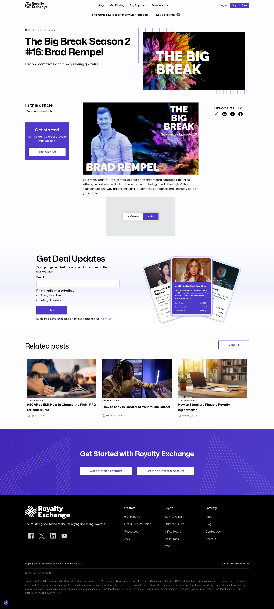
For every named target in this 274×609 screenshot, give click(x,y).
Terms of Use (106, 318)
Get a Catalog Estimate (106, 471)
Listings (100, 5)
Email (40, 277)
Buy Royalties (138, 5)
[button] (159, 5)
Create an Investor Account (165, 471)
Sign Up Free (239, 5)
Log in (223, 5)
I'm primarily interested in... (55, 290)
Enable (151, 216)
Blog (208, 524)
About (210, 517)
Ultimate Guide (174, 524)
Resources (131, 531)
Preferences (133, 216)
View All (233, 345)
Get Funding (117, 5)
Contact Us (213, 531)
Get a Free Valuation (137, 524)
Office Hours (173, 531)
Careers (211, 539)
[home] (36, 5)
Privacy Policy (242, 563)
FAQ (127, 539)
